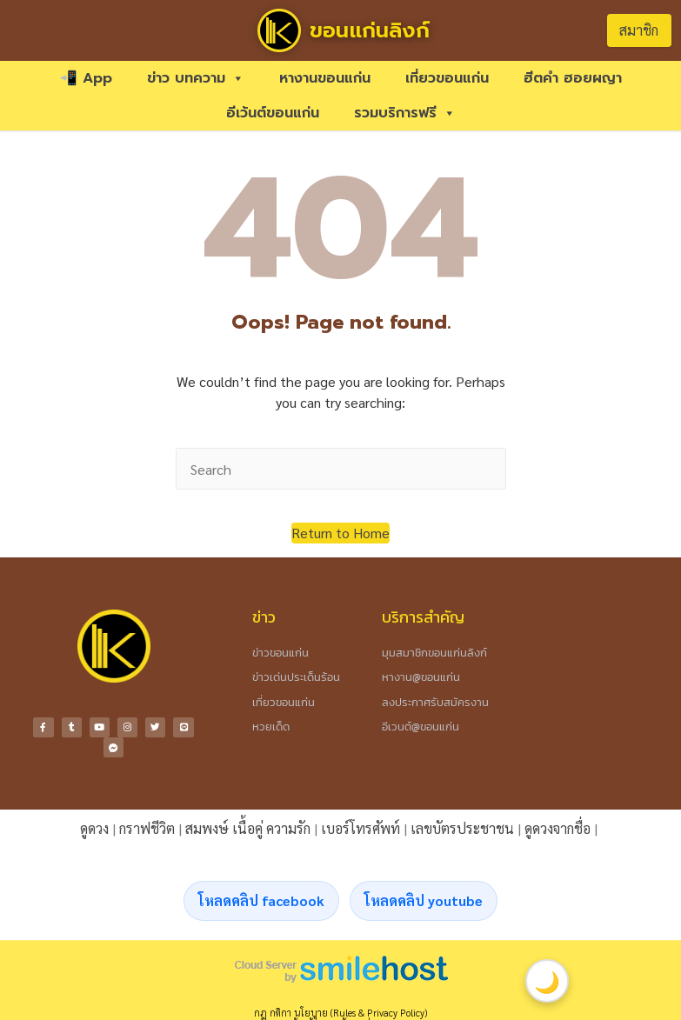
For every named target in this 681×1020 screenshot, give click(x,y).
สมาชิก (638, 30)
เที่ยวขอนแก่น (447, 78)
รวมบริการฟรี (405, 113)
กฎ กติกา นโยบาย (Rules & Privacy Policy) (340, 1010)
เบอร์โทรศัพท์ (360, 826)
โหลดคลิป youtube (423, 899)
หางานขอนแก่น (325, 78)
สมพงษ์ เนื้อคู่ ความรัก (247, 826)
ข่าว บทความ (195, 78)
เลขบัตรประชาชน (462, 826)
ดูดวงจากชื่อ (557, 826)
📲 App (86, 78)
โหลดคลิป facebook (261, 899)
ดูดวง (94, 826)
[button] (340, 533)
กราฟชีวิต (147, 826)
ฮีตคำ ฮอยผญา (573, 78)
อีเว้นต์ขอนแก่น (272, 113)
